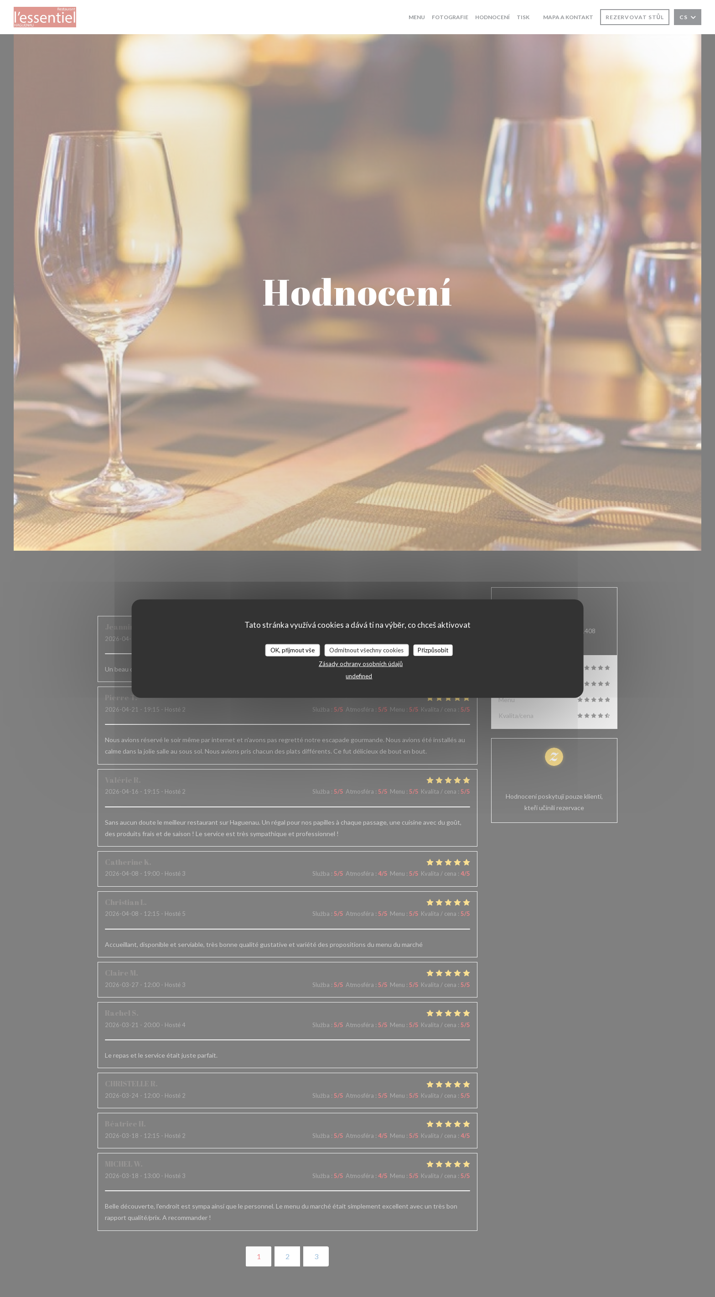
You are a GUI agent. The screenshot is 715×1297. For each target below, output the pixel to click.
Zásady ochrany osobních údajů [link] (361, 663)
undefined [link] (359, 676)
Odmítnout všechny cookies (366, 649)
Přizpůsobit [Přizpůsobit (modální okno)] (433, 649)
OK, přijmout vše (292, 649)
